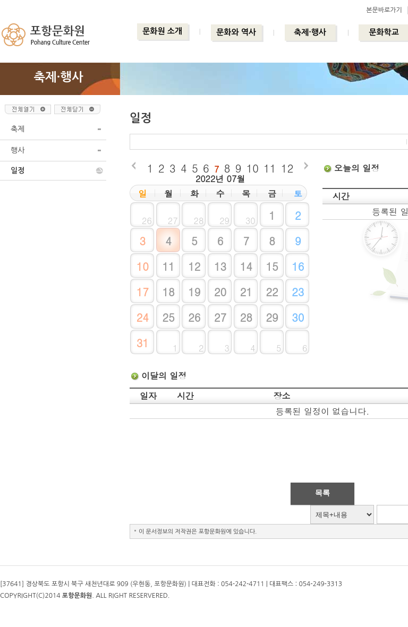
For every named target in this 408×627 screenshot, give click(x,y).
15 (272, 266)
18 (168, 291)
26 (194, 317)
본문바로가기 (384, 10)
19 (194, 291)
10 (252, 168)
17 (143, 291)
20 (220, 291)
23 (298, 291)
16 (298, 266)
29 (272, 317)
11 (270, 168)
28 (246, 317)
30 (298, 317)
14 (246, 266)
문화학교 (383, 32)
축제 (17, 129)
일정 (17, 170)
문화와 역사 (236, 32)
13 (220, 266)
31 (143, 342)
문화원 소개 (162, 31)
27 (220, 317)
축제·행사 (310, 32)
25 (168, 317)
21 (246, 291)
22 (272, 291)
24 (143, 317)
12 (287, 168)
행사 (17, 150)
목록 (322, 492)
